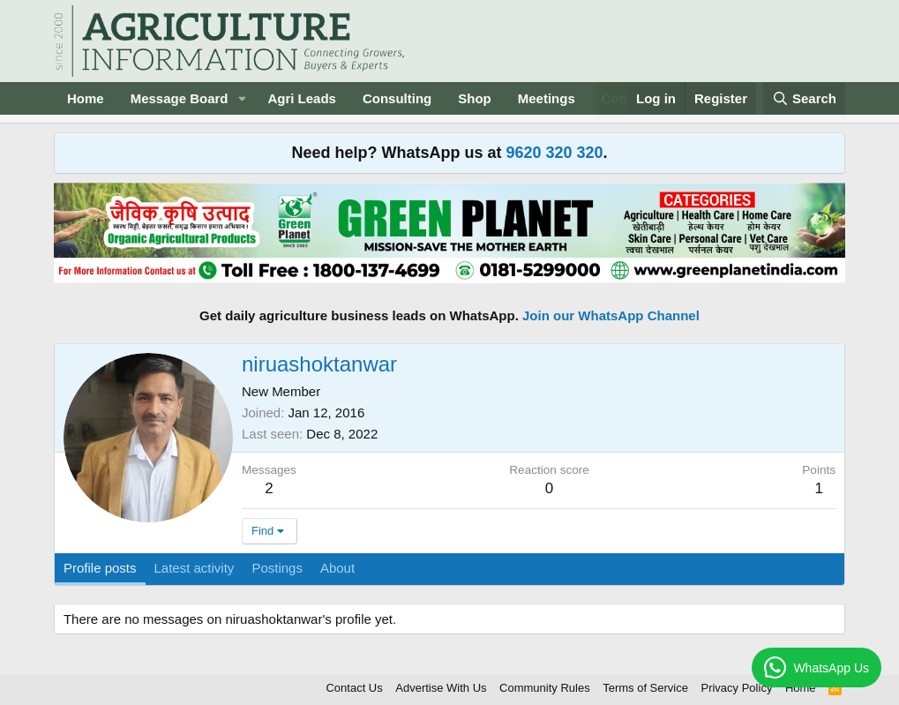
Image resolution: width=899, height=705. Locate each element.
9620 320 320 (554, 152)
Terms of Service (645, 687)
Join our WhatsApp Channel (611, 315)
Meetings (546, 98)
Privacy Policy (736, 687)
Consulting (397, 98)
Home (85, 98)
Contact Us (354, 687)
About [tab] (337, 567)
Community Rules (544, 687)
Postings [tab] (277, 567)
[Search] (804, 98)
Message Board (179, 98)
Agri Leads (301, 98)
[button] (241, 98)
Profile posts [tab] (100, 567)
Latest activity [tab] (194, 567)
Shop (474, 98)
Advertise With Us (440, 687)
